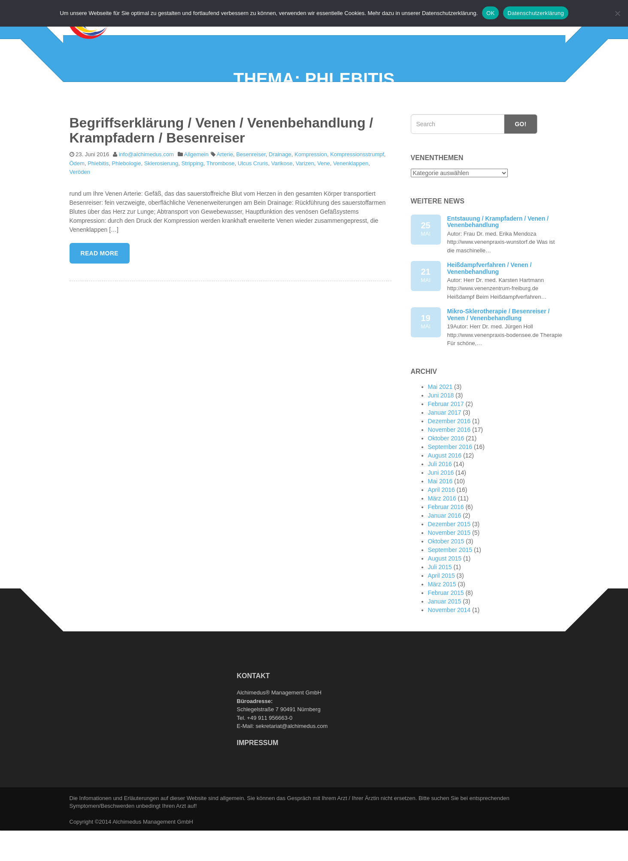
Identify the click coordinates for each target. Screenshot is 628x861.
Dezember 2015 (449, 556)
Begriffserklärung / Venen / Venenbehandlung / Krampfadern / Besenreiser (221, 162)
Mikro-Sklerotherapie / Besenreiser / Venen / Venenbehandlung (498, 346)
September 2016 (450, 479)
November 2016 (449, 461)
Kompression (310, 186)
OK (490, 13)
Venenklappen (350, 195)
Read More (99, 285)
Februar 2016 (446, 539)
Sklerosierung (161, 195)
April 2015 (441, 607)
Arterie (225, 186)
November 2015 (449, 564)
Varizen (305, 195)
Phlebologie (126, 195)
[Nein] (617, 13)
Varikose (282, 195)
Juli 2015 (440, 599)
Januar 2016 (444, 547)
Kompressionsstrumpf (357, 186)
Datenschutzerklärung (535, 13)
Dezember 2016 (449, 453)
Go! (520, 155)
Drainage (280, 186)
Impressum (258, 774)
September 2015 (450, 582)
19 (426, 354)
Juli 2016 (440, 496)
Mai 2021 (440, 418)
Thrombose (220, 195)
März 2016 (442, 530)
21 (426, 307)
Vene (323, 195)
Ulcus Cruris (253, 195)
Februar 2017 (446, 436)
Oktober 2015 (446, 573)
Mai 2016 (440, 513)
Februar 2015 (446, 624)
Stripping (192, 195)
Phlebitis (98, 195)
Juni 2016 (441, 504)
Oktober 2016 (446, 470)
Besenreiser (251, 186)
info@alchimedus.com (146, 186)
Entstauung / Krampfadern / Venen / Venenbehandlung (498, 253)
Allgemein (196, 186)
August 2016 (445, 487)
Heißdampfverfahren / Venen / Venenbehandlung (489, 299)
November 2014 (449, 642)
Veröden (80, 204)
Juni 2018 (441, 427)
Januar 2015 (444, 633)
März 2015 (442, 616)
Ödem (77, 195)
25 (426, 261)
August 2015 (445, 590)
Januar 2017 (444, 444)
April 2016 (441, 521)
